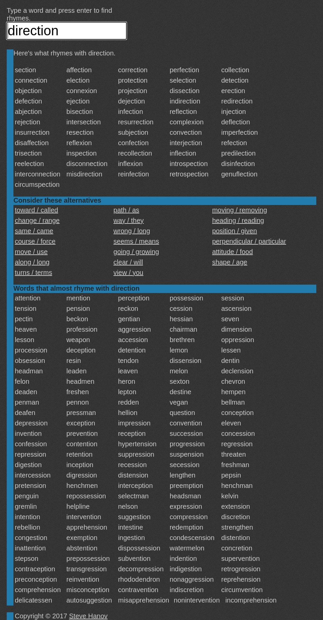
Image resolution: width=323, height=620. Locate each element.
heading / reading (238, 220)
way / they (129, 220)
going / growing (136, 251)
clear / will (128, 262)
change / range (37, 220)
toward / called (36, 210)
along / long (32, 262)
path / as (126, 210)
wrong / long (132, 231)
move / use (31, 251)
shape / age (229, 262)
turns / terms (33, 272)
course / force (35, 241)
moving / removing (239, 210)
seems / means (136, 241)
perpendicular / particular (249, 241)
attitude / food (232, 251)
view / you (129, 272)
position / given (234, 231)
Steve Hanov (88, 616)
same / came (34, 231)
